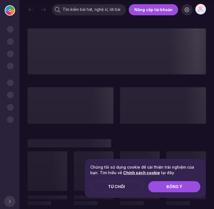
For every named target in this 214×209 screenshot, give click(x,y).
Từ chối (116, 186)
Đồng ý (174, 186)
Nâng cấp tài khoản (153, 9)
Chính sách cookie (141, 172)
